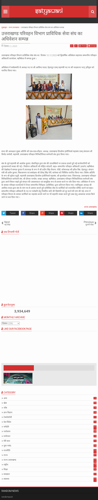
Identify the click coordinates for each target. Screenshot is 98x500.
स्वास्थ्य (6, 479)
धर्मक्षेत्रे (6, 426)
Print (82, 45)
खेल (5, 403)
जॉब (5, 407)
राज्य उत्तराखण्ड (90, 207)
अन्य (5, 398)
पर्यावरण (7, 431)
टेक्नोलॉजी (8, 417)
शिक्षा (6, 469)
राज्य (6, 455)
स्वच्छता (7, 474)
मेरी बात (7, 441)
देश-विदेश (7, 422)
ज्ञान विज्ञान (8, 412)
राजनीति (7, 450)
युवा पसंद (7, 445)
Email (92, 45)
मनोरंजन (7, 436)
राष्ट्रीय (6, 464)
